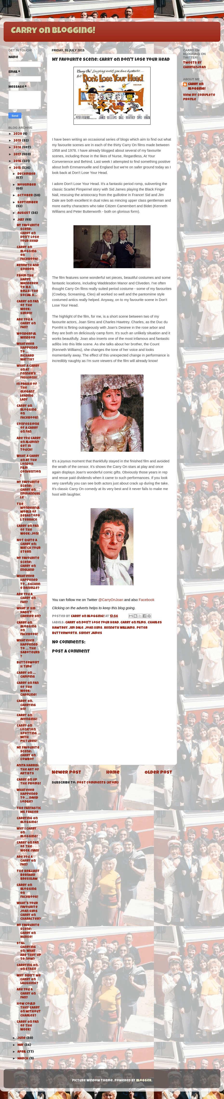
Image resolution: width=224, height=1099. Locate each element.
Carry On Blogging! (53, 31)
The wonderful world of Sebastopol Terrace (28, 512)
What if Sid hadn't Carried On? (29, 612)
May (20, 1045)
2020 (18, 134)
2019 (17, 141)
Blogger (143, 1080)
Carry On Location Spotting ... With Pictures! (28, 733)
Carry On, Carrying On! (26, 705)
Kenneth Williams (119, 628)
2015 (17, 168)
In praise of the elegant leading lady (27, 392)
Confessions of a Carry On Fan (28, 428)
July (21, 220)
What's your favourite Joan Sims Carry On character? (29, 911)
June (21, 1038)
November (26, 185)
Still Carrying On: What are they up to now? (29, 951)
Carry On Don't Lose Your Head (92, 622)
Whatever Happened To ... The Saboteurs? (28, 648)
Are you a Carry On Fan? (26, 323)
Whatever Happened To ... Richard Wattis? (27, 352)
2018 (17, 147)
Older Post (158, 773)
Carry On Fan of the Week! (28, 1026)
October (25, 195)
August (24, 213)
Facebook (146, 600)
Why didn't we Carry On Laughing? (29, 979)
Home (112, 773)
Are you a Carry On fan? (26, 598)
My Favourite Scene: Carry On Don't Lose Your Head (28, 233)
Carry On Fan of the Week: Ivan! (28, 846)
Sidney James (90, 633)
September (27, 202)
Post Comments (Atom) (98, 783)
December (26, 174)
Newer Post (66, 773)
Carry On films (133, 622)
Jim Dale (76, 628)
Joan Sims (93, 628)
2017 (17, 154)
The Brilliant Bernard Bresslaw (28, 875)
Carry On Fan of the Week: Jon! (28, 530)
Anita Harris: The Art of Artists (28, 769)
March (23, 1058)
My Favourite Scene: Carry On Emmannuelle (28, 490)
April (22, 1052)
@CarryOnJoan (110, 600)
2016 (17, 161)
